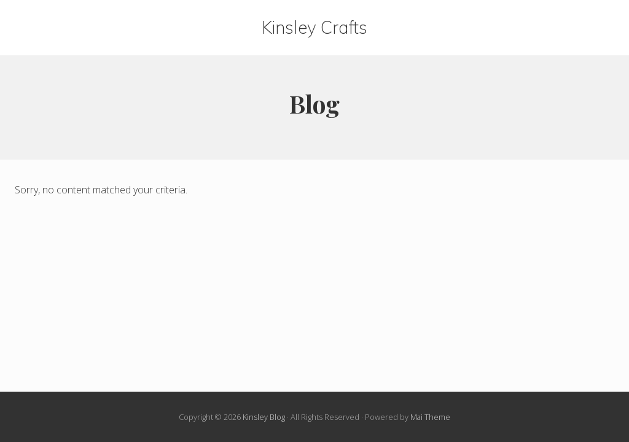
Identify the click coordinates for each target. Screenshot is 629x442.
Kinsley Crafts (314, 27)
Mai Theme (430, 416)
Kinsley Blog (264, 416)
